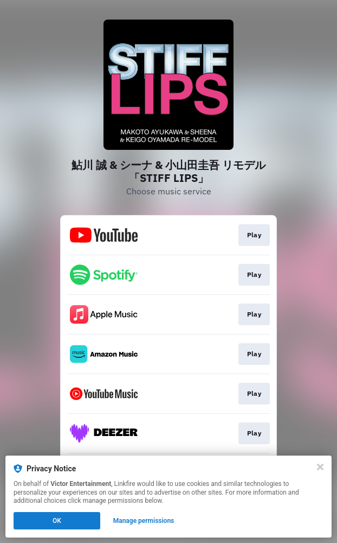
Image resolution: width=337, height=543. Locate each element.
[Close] (320, 467)
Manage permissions (143, 521)
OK (57, 521)
